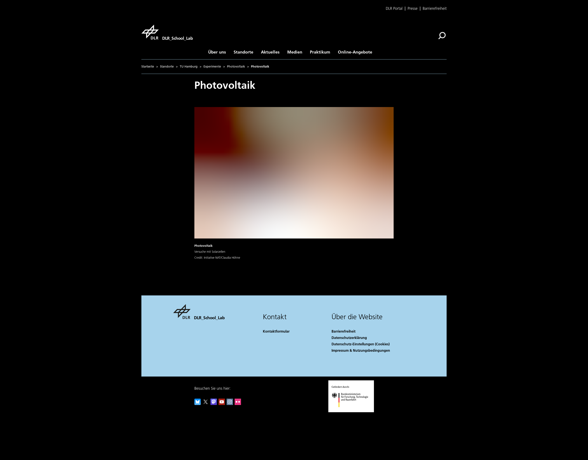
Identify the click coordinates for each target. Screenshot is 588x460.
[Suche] (442, 36)
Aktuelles (270, 52)
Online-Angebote (355, 52)
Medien (294, 52)
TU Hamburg (189, 66)
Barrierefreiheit (435, 8)
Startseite (147, 66)
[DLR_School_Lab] (167, 32)
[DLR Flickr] (238, 403)
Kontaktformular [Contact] (276, 331)
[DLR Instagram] (230, 403)
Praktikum (320, 52)
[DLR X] (205, 403)
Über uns (217, 52)
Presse (413, 8)
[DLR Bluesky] (197, 403)
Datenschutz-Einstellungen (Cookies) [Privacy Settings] (361, 344)
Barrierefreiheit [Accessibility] (343, 331)
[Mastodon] (213, 403)
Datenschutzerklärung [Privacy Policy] (349, 337)
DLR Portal (394, 8)
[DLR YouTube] (222, 403)
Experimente (212, 66)
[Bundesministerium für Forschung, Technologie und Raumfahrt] (352, 410)
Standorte (243, 52)
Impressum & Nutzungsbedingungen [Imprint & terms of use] (361, 350)
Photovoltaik (236, 66)
